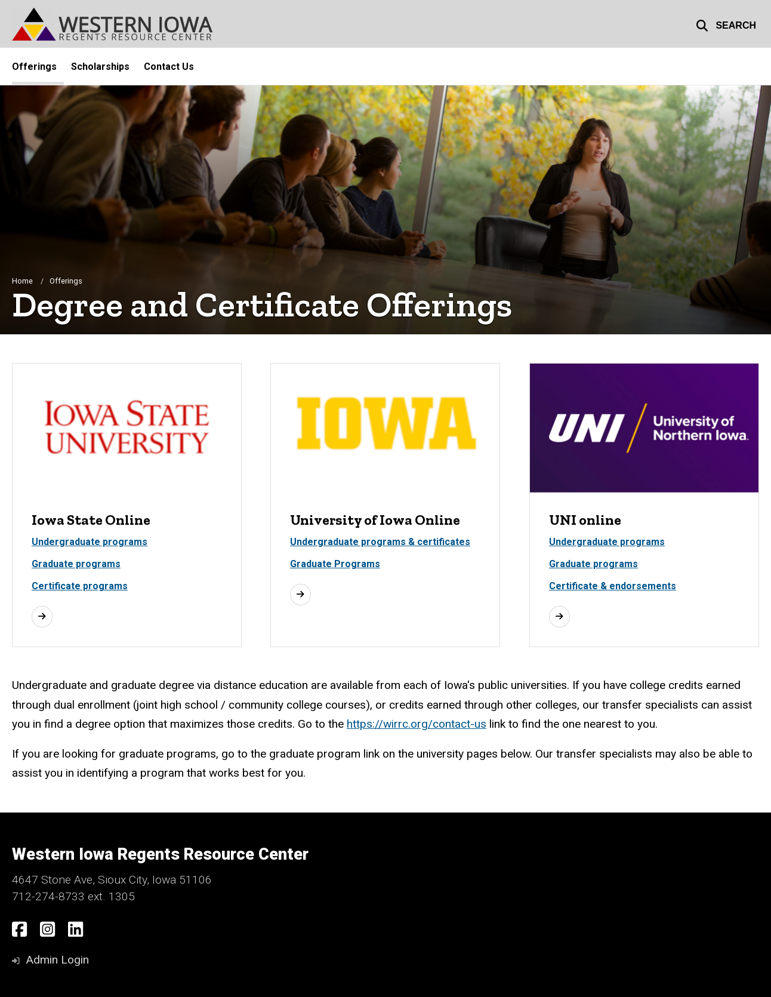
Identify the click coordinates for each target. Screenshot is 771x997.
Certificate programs (80, 586)
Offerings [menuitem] (34, 66)
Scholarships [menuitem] (100, 66)
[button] (726, 24)
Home (22, 280)
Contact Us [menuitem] (169, 66)
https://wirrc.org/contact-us (416, 724)
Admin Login (57, 960)
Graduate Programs (335, 564)
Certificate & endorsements (612, 586)
